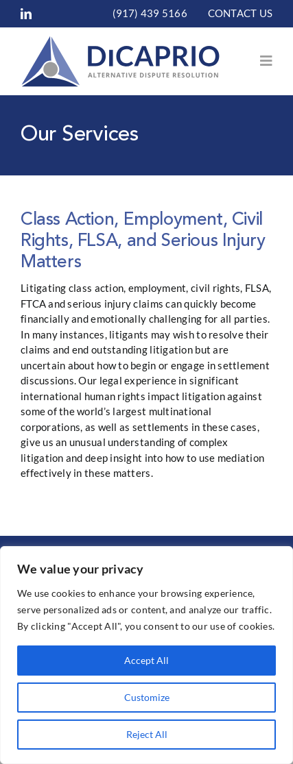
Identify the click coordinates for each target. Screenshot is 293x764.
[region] (146, 655)
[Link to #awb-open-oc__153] (266, 61)
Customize (146, 697)
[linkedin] (26, 13)
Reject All (146, 734)
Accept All (146, 660)
